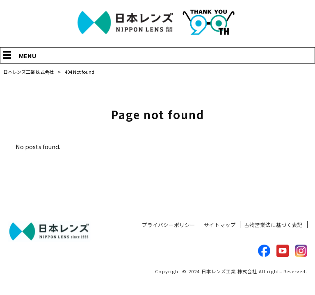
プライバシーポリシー (168, 225)
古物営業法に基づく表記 (273, 225)
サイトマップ (220, 225)
